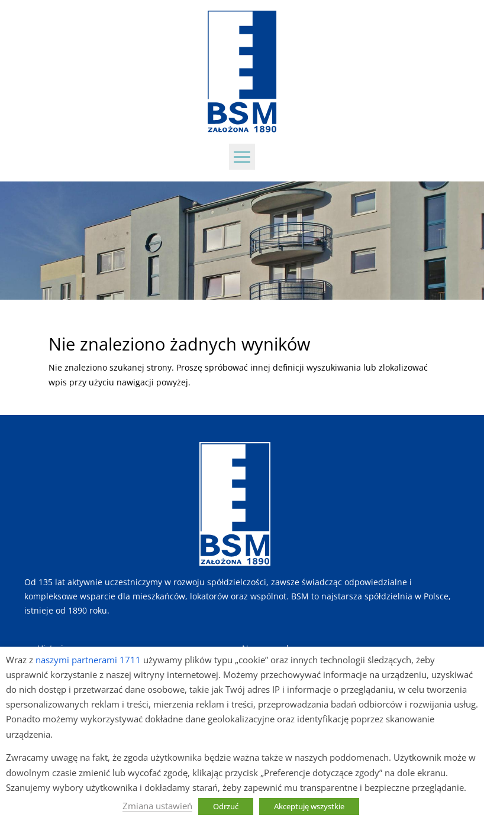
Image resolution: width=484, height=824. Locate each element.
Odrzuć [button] (225, 806)
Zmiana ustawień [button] (157, 806)
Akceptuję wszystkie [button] (309, 806)
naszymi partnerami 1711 (88, 660)
